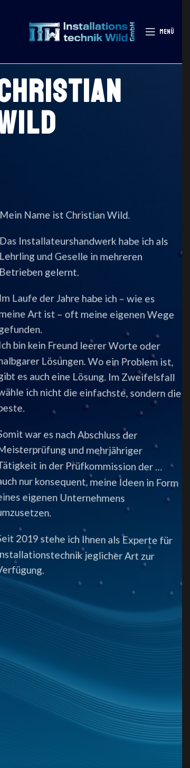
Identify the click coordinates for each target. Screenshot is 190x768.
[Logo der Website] (82, 30)
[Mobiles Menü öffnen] (159, 31)
